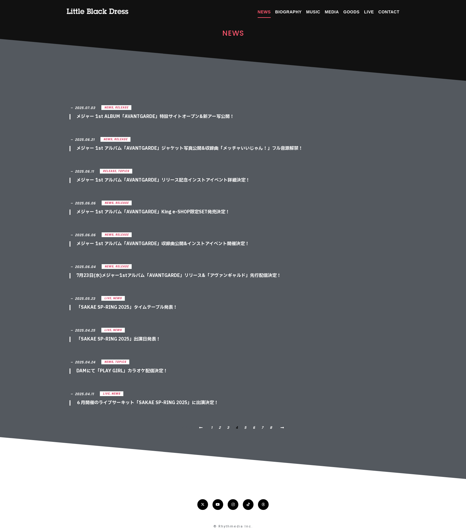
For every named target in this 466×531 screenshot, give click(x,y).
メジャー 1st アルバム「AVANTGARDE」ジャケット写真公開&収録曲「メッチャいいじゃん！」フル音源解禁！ (189, 148)
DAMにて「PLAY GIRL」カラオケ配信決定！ (122, 371)
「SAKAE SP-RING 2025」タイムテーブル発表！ (126, 307)
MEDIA (332, 12)
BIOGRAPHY (288, 12)
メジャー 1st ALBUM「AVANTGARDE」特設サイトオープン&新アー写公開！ (155, 116)
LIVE (369, 12)
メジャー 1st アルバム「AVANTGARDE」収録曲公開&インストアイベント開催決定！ (162, 243)
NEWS (264, 12)
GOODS (351, 12)
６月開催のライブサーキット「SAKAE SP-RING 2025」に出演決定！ (147, 402)
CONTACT (388, 12)
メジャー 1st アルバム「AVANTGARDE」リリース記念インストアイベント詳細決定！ (163, 180)
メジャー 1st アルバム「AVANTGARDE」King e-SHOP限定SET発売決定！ (153, 212)
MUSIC (313, 12)
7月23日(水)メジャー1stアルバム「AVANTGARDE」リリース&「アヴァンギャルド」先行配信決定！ (178, 275)
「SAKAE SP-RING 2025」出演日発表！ (118, 339)
